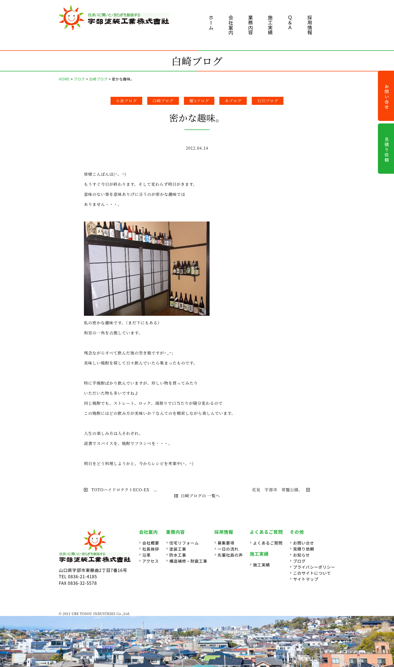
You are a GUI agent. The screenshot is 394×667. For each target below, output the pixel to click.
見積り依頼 (303, 549)
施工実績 (270, 25)
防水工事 (177, 555)
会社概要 (150, 543)
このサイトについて (312, 573)
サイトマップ (305, 579)
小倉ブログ (126, 101)
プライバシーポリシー (314, 567)
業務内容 (250, 25)
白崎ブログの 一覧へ (197, 496)
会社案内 (230, 25)
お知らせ (301, 555)
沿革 (146, 555)
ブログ (299, 561)
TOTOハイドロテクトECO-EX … (121, 490)
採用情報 (309, 25)
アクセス (150, 561)
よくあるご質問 (268, 543)
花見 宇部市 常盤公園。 (281, 490)
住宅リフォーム (184, 543)
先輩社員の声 (230, 555)
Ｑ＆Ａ (290, 22)
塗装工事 (177, 549)
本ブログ (233, 101)
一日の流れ (228, 549)
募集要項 (226, 543)
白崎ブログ (163, 101)
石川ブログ (267, 101)
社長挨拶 (150, 549)
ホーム (211, 22)
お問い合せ (303, 543)
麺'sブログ (199, 101)
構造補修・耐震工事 (188, 561)
